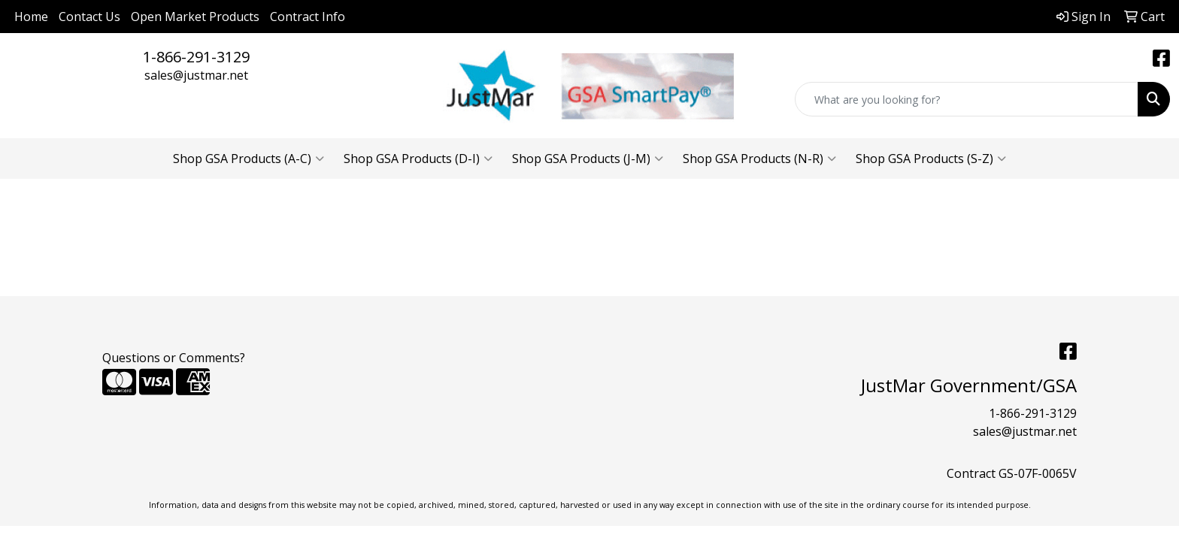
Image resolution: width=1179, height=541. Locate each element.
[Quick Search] (966, 99)
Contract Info (307, 16)
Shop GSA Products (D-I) (418, 159)
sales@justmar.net (196, 75)
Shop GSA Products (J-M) (587, 159)
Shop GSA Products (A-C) (248, 159)
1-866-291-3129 (196, 57)
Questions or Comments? (173, 357)
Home (31, 16)
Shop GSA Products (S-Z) (931, 159)
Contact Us (89, 16)
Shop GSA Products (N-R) (759, 159)
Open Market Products (195, 16)
